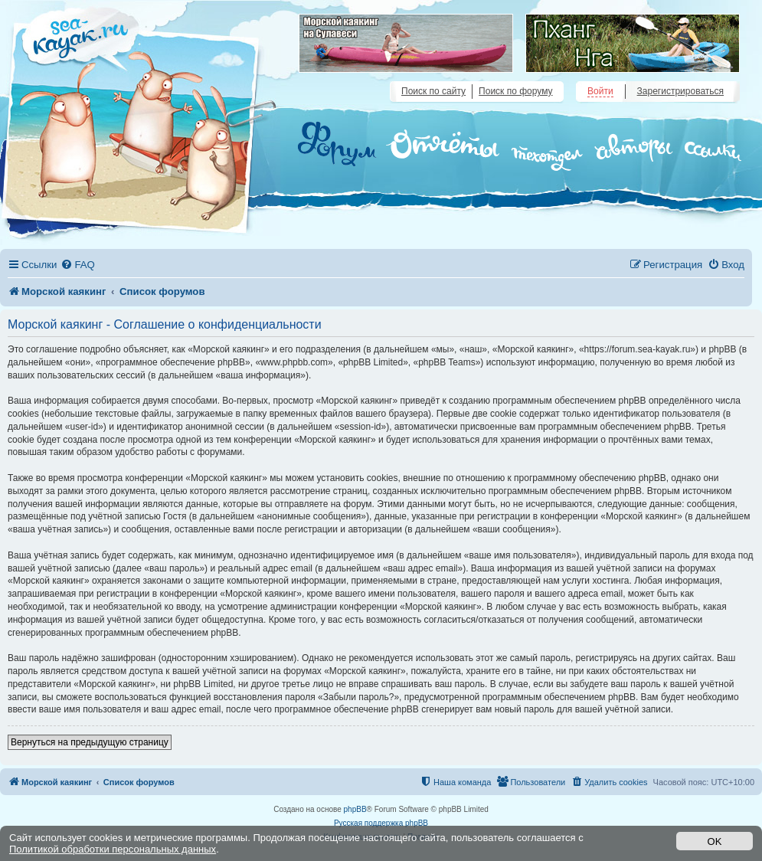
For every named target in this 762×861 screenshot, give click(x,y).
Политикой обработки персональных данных (112, 849)
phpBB (355, 809)
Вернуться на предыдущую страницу (89, 742)
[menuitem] (77, 265)
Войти (600, 91)
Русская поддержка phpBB (381, 823)
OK (715, 841)
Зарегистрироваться (680, 91)
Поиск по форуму (515, 91)
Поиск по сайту (433, 91)
